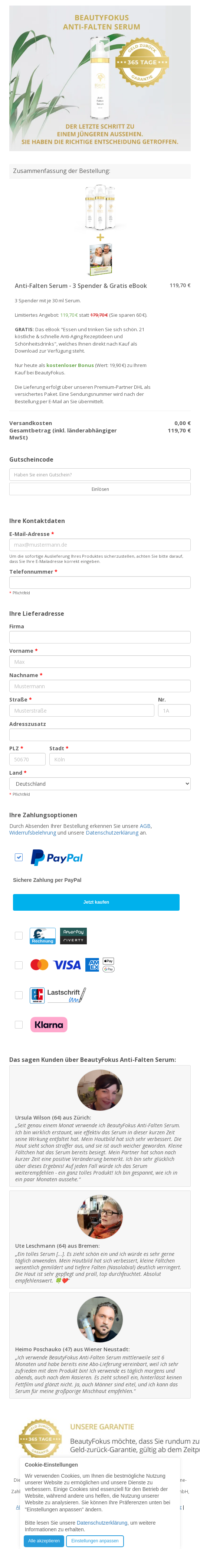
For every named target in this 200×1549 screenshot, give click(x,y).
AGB (145, 825)
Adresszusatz (27, 723)
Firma (16, 626)
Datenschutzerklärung (112, 832)
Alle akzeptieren (44, 1540)
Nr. (162, 699)
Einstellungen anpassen (94, 1540)
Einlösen (96, 489)
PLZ (16, 748)
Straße (20, 699)
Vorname (23, 650)
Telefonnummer (33, 571)
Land (18, 772)
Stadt (59, 748)
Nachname (26, 675)
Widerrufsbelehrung (32, 832)
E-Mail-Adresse (31, 533)
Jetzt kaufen (96, 902)
